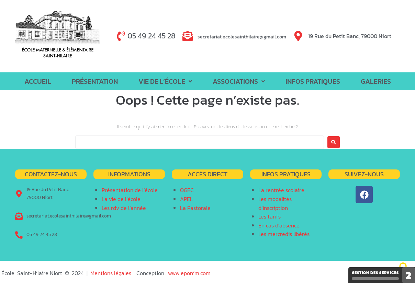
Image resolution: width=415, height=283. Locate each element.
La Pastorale (195, 208)
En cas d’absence (279, 225)
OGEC (187, 190)
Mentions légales (110, 273)
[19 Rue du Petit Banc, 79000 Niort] (298, 36)
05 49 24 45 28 (151, 36)
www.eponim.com (189, 273)
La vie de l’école (121, 199)
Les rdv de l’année (124, 208)
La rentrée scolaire (281, 190)
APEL (186, 199)
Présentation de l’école (130, 190)
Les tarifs (269, 216)
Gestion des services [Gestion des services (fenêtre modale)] (375, 275)
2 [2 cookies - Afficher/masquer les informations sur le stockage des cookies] (409, 275)
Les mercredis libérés (284, 234)
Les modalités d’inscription (275, 203)
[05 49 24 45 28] (121, 36)
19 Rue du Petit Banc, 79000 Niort (349, 36)
